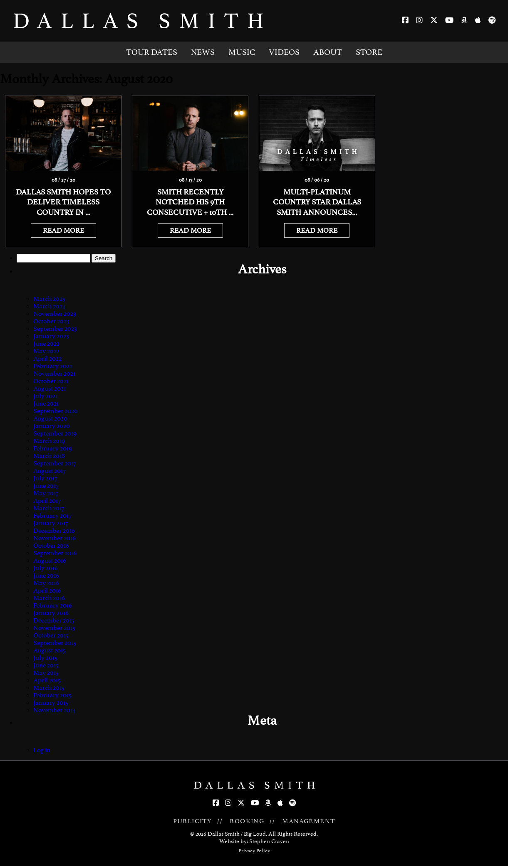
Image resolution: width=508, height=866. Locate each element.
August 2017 (49, 471)
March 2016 (49, 598)
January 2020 (51, 426)
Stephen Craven (269, 841)
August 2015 (49, 650)
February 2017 (52, 515)
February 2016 (52, 605)
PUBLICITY (192, 821)
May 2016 (46, 583)
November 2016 (54, 538)
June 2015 (46, 665)
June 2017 (45, 486)
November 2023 (54, 313)
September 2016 (55, 553)
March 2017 (48, 508)
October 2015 (51, 635)
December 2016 (54, 530)
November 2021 (54, 373)
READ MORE (63, 230)
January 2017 (50, 523)
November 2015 (54, 628)
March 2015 (48, 687)
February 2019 (52, 448)
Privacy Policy (254, 851)
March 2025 (49, 299)
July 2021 (45, 396)
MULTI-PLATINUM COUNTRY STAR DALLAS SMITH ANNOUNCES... (317, 202)
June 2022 (46, 343)
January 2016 (51, 613)
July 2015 (45, 658)
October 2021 (51, 381)
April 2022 (47, 358)
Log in (41, 750)
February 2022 (52, 366)
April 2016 (47, 590)
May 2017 (45, 493)
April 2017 (46, 500)
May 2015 (46, 673)
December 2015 (53, 620)
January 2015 (50, 702)
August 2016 (49, 560)
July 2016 (45, 568)
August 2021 (49, 388)
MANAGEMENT (308, 821)
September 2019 (55, 433)
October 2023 (51, 321)
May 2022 (46, 351)
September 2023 (55, 328)
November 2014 (54, 710)
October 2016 (51, 545)
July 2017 (45, 478)
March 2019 (49, 441)
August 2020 (50, 418)
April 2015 (47, 680)
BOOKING (247, 821)
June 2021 (46, 403)
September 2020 (55, 411)
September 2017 (54, 463)
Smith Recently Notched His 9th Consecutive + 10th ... (190, 202)
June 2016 (46, 575)
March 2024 (49, 306)
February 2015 (52, 695)
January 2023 (51, 336)
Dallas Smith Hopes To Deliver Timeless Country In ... (63, 202)
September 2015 (54, 643)
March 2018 (49, 456)
